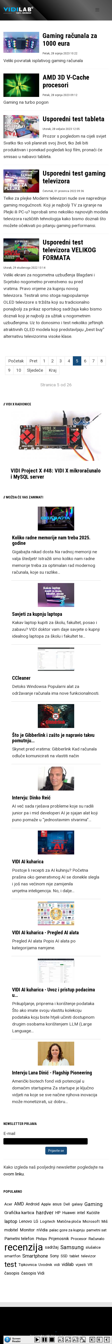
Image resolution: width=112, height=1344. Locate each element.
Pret (33, 361)
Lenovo (25, 1221)
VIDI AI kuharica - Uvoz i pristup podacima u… (53, 992)
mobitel (11, 1230)
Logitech (47, 1221)
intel (81, 1212)
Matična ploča (69, 1221)
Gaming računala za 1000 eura (70, 39)
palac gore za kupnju (67, 1230)
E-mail (9, 1133)
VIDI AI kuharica (27, 861)
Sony (54, 1256)
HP (58, 1212)
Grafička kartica (19, 1212)
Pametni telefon (19, 1238)
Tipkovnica (27, 1264)
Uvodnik (45, 1264)
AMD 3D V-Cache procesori (66, 81)
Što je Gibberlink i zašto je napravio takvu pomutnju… (53, 737)
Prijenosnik (59, 1238)
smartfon (12, 1256)
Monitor (27, 1230)
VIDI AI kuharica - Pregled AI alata (45, 932)
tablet (74, 1256)
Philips (41, 1238)
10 (18, 370)
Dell (67, 1204)
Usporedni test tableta (73, 119)
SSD (64, 1256)
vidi (57, 1264)
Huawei (68, 1212)
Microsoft (91, 1221)
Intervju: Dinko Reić (31, 798)
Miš (105, 1221)
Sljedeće (35, 370)
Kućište (93, 1212)
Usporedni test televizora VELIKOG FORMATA (69, 250)
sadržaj (52, 1247)
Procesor (79, 1238)
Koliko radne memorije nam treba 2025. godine (51, 540)
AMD (19, 1204)
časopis (11, 1273)
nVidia (42, 1230)
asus (57, 1204)
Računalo (96, 1238)
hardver (44, 1213)
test (10, 1264)
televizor (88, 1256)
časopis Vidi (32, 1273)
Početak (16, 361)
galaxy (77, 1204)
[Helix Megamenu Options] (97, 10)
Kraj (52, 370)
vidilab (68, 1264)
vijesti (81, 1264)
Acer (8, 1204)
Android (32, 1204)
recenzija (23, 1247)
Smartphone (35, 1256)
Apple (46, 1204)
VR (90, 1264)
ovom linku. (14, 1174)
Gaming (93, 1204)
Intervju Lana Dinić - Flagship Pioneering (52, 1073)
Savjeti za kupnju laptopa (37, 614)
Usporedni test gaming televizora (74, 177)
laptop (10, 1221)
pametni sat (97, 1230)
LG (36, 1221)
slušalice (93, 1247)
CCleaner (21, 678)
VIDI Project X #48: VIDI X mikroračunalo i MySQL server (56, 473)
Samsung (72, 1247)
